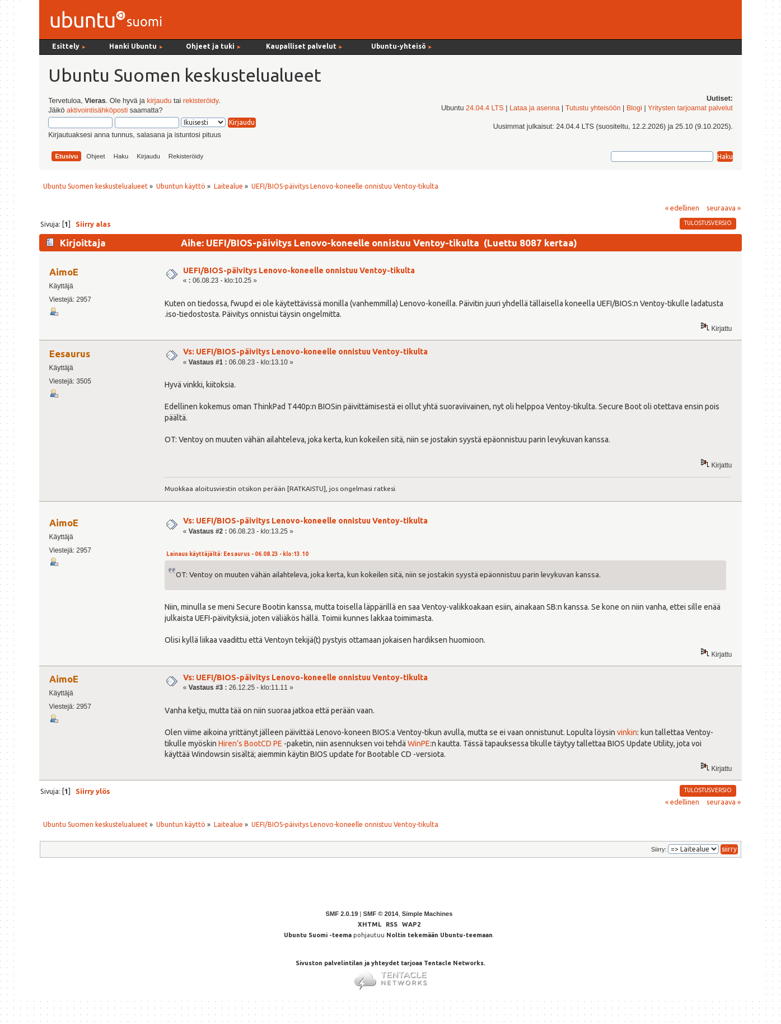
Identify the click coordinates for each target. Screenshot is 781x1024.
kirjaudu (159, 101)
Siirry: (658, 849)
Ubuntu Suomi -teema (318, 935)
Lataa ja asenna (534, 108)
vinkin (627, 732)
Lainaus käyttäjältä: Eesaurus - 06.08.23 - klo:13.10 (237, 554)
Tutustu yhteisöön (593, 108)
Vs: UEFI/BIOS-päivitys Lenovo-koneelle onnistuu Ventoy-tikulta (305, 351)
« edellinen (682, 208)
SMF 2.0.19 (342, 913)
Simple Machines (427, 913)
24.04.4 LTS (485, 108)
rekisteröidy (200, 101)
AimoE (63, 271)
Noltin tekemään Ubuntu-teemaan (439, 935)
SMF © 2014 (380, 913)
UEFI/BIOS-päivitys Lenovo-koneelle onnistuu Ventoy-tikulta (299, 270)
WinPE (419, 743)
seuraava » (724, 208)
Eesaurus (69, 353)
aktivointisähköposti (97, 110)
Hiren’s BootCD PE (250, 743)
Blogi (634, 108)
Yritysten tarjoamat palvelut (690, 108)
